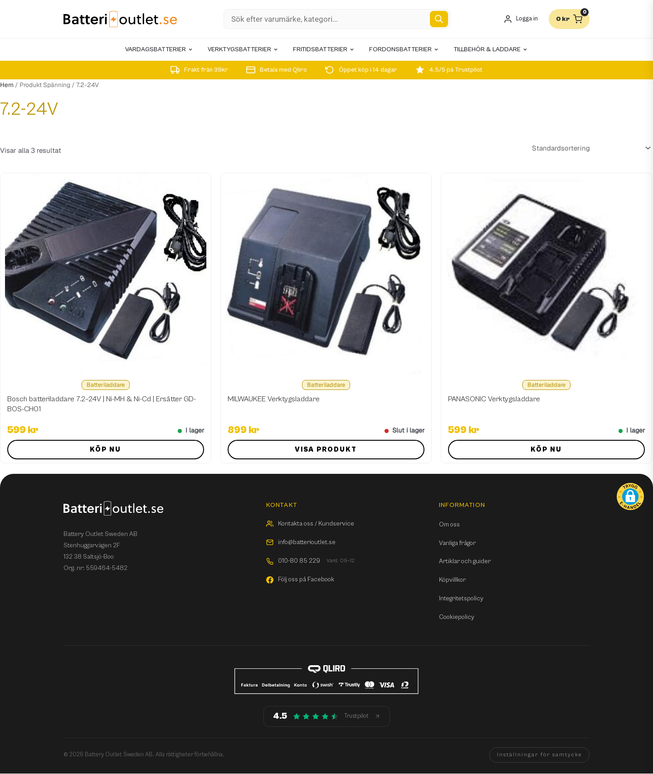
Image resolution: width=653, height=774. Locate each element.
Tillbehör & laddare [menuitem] (490, 49)
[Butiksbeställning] (589, 148)
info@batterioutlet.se (301, 542)
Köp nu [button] (105, 449)
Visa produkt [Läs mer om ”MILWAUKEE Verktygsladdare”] (326, 449)
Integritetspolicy (461, 598)
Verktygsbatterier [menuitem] (243, 49)
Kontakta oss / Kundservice (310, 523)
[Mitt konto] (520, 19)
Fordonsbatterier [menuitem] (404, 49)
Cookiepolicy (456, 617)
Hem (7, 85)
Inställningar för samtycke (539, 755)
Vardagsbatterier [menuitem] (159, 49)
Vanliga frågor (457, 543)
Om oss (449, 524)
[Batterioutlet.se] (120, 19)
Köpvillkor (452, 580)
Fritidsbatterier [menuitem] (324, 49)
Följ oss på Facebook (300, 579)
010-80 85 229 (310, 561)
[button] (630, 496)
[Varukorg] (569, 19)
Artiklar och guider (465, 561)
